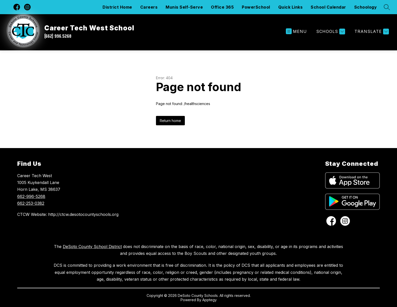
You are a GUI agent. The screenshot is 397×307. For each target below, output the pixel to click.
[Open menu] (296, 31)
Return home (170, 120)
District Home (117, 7)
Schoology (365, 7)
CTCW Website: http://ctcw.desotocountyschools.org (67, 214)
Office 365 (222, 7)
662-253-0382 (30, 203)
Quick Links (290, 7)
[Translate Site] (371, 31)
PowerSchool (256, 7)
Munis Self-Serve (184, 7)
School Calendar (328, 7)
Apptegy (209, 300)
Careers (149, 7)
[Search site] (387, 7)
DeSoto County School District (92, 246)
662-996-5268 (31, 196)
